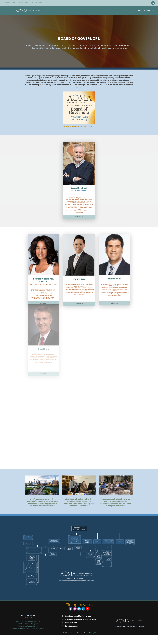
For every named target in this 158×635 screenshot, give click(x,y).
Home (139, 10)
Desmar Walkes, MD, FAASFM (43, 269)
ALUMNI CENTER (23, 3)
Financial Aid (22, 626)
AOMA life (28, 618)
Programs (35, 624)
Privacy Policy (93, 633)
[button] (153, 10)
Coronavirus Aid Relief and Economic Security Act (28, 628)
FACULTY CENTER (37, 3)
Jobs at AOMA (33, 626)
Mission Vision (21, 621)
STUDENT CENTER (10, 3)
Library (38, 621)
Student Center (24, 624)
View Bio (79, 207)
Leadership (31, 621)
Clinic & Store (148, 10)
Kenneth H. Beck (79, 178)
